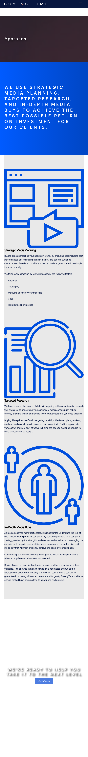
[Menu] (81, 4)
